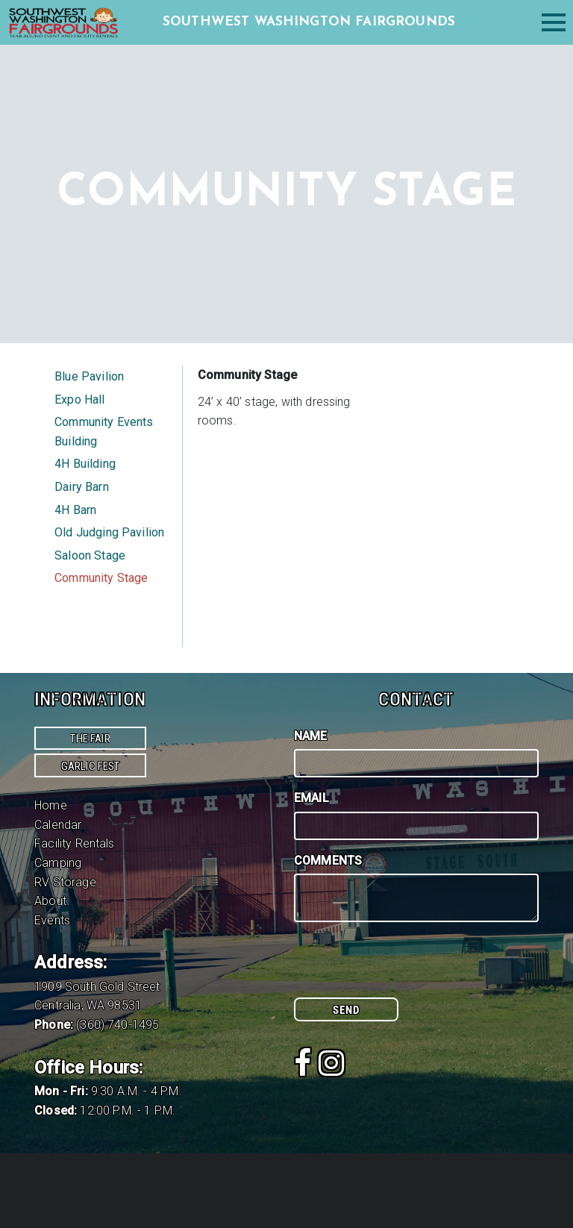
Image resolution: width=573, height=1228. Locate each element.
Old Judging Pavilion (109, 532)
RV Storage (65, 882)
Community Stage (101, 578)
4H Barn (75, 510)
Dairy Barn (81, 487)
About (50, 901)
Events (52, 920)
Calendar (57, 825)
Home (50, 805)
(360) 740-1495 (117, 1025)
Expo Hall (79, 399)
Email (311, 798)
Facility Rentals (74, 843)
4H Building (85, 464)
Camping (57, 863)
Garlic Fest (90, 766)
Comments (328, 860)
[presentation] (407, 968)
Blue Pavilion (89, 376)
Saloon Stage (89, 555)
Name (311, 736)
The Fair (90, 738)
